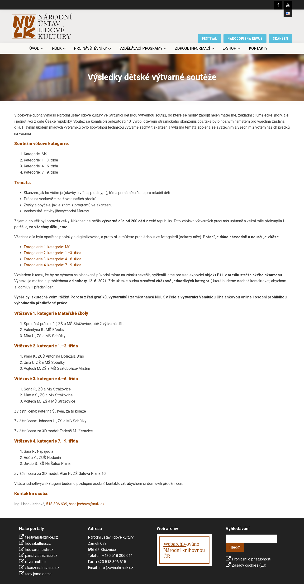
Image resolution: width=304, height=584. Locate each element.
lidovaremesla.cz (39, 549)
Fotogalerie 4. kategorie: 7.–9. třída (52, 265)
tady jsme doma (38, 574)
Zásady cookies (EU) (249, 565)
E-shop (232, 48)
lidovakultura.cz (38, 543)
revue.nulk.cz (36, 562)
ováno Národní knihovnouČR (184, 550)
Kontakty (258, 48)
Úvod (37, 48)
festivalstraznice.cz (41, 537)
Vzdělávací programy (143, 48)
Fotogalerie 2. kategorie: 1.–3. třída (52, 253)
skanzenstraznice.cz (42, 567)
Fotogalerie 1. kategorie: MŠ (47, 247)
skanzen (280, 38)
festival (209, 38)
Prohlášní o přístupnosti (251, 559)
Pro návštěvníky (93, 48)
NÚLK (59, 48)
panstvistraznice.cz (41, 555)
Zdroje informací (195, 48)
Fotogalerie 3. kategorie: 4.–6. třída (52, 259)
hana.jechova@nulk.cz (86, 504)
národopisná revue (245, 38)
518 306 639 (56, 504)
